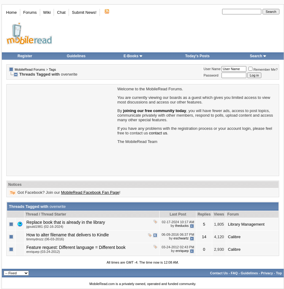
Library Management (246, 224)
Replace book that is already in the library (65, 222)
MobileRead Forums (30, 69)
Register (24, 56)
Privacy (267, 273)
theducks (182, 225)
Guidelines (76, 56)
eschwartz (181, 238)
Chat (61, 12)
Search (258, 56)
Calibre (234, 237)
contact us (158, 133)
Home (11, 12)
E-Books (133, 56)
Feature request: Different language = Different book (76, 247)
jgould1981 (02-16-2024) (44, 226)
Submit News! (84, 12)
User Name (212, 69)
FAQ (234, 273)
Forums (30, 12)
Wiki (47, 12)
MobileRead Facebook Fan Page (90, 192)
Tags (52, 69)
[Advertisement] (61, 129)
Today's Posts (197, 56)
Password (211, 75)
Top (279, 273)
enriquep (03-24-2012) (43, 251)
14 (204, 237)
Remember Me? (263, 69)
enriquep (182, 251)
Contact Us (219, 273)
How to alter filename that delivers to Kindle (67, 234)
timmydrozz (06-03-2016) (45, 239)
